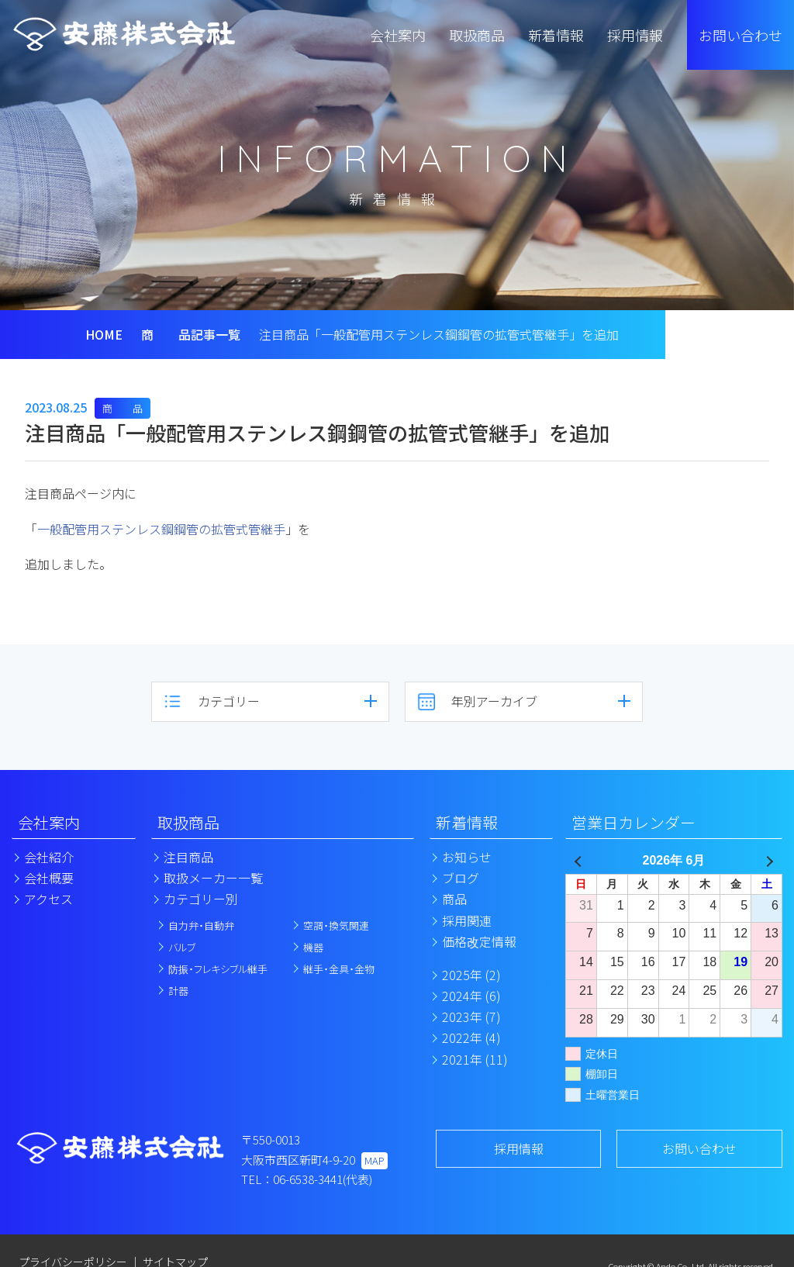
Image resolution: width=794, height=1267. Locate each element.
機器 (313, 947)
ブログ (460, 877)
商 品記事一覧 (190, 334)
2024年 (471, 995)
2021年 (475, 1059)
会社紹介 (49, 857)
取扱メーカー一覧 (213, 877)
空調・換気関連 (336, 925)
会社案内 (49, 822)
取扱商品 (188, 822)
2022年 (471, 1037)
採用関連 (467, 920)
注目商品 (188, 857)
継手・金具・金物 (339, 968)
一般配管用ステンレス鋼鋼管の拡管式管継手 (161, 529)
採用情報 (519, 1148)
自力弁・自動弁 (201, 925)
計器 (178, 990)
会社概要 (49, 877)
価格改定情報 (479, 941)
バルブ (181, 947)
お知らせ (467, 857)
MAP (374, 1160)
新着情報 (467, 822)
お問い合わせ (740, 35)
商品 (454, 898)
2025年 (471, 974)
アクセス (48, 898)
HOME (104, 334)
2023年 (471, 1016)
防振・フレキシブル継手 (218, 968)
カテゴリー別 (201, 898)
